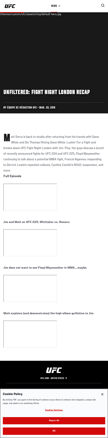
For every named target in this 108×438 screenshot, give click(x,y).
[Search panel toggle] (103, 5)
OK (54, 431)
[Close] (102, 394)
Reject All (54, 421)
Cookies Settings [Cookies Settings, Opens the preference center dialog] (54, 410)
